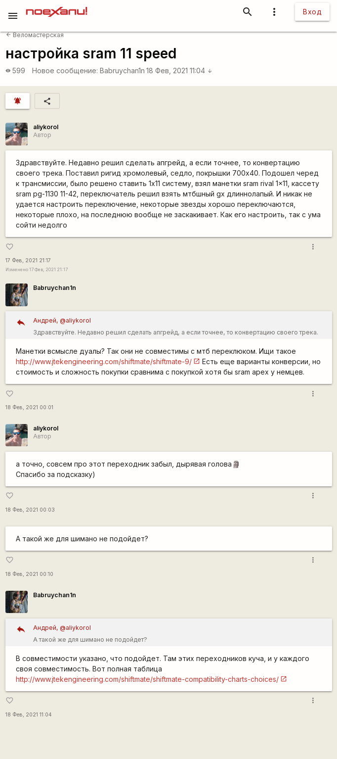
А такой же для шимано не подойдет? (179, 632)
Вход (312, 11)
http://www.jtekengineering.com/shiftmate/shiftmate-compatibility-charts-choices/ (147, 679)
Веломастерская (34, 35)
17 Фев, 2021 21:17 (28, 260)
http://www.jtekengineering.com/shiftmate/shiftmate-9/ (104, 361)
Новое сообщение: (65, 70)
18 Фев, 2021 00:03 (30, 510)
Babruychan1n (122, 70)
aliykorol (45, 127)
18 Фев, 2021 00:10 (29, 574)
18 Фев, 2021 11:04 (179, 70)
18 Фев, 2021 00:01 (29, 407)
